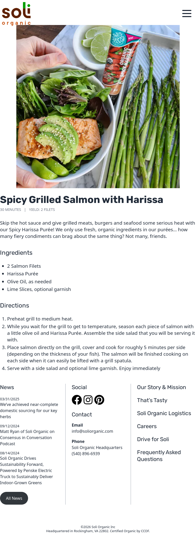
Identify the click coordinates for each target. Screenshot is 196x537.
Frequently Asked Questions (159, 455)
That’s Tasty (152, 400)
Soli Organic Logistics (164, 413)
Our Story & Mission (161, 387)
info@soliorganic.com (92, 431)
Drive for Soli (153, 439)
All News (14, 498)
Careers (147, 426)
